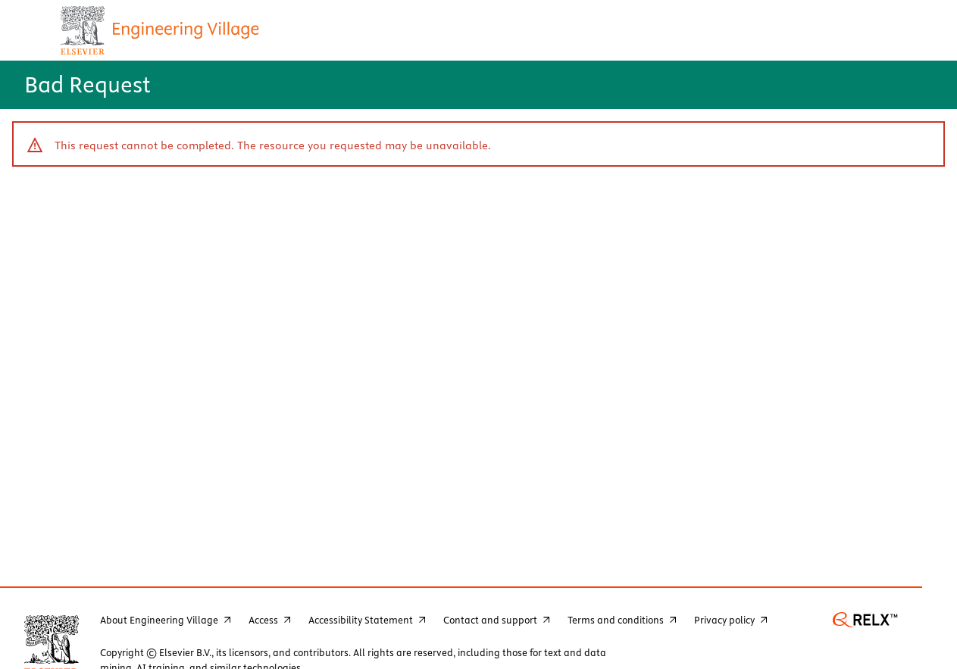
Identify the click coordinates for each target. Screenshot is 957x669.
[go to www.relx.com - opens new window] (865, 623)
